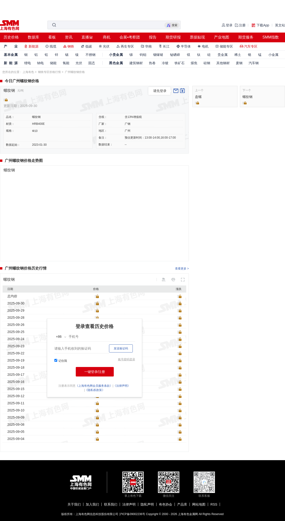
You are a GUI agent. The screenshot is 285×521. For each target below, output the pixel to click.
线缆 (50, 46)
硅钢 (207, 63)
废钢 (239, 63)
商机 (106, 37)
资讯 (68, 37)
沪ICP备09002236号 (132, 514)
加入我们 (92, 504)
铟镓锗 (158, 55)
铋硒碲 (175, 55)
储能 (53, 63)
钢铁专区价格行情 (49, 72)
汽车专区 (248, 46)
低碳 (86, 46)
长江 (164, 46)
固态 (91, 63)
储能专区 (224, 46)
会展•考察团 (129, 37)
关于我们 (74, 504)
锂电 (27, 63)
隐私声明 (147, 504)
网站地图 (198, 504)
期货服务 (245, 37)
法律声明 (129, 504)
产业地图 (221, 37)
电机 (203, 46)
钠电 (40, 63)
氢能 (66, 63)
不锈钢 (90, 55)
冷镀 (165, 63)
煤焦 (194, 63)
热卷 (152, 63)
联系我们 (110, 504)
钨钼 (143, 55)
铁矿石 (180, 63)
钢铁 (68, 46)
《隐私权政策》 (95, 390)
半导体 (183, 46)
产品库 (182, 504)
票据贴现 (197, 37)
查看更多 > (182, 268)
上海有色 (28, 72)
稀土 (237, 55)
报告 (153, 37)
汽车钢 (254, 63)
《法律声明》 (121, 385)
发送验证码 (121, 348)
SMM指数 (270, 37)
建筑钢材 (136, 63)
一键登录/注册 (94, 372)
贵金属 (223, 55)
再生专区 (125, 46)
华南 (146, 46)
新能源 (31, 46)
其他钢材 (223, 63)
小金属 (273, 55)
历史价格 (11, 37)
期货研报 (173, 37)
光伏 (104, 46)
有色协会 (165, 504)
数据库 (33, 37)
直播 (85, 37)
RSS (213, 504)
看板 (52, 37)
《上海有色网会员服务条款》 (94, 385)
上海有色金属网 (188, 514)
